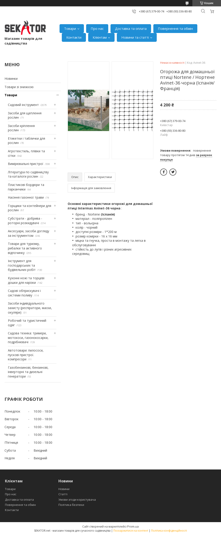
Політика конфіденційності (169, 531)
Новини (63, 489)
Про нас (97, 28)
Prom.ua (133, 526)
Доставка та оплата (131, 28)
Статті (62, 494)
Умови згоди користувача (77, 499)
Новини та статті (135, 37)
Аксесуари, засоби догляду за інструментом (28, 233)
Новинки (11, 78)
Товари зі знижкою (19, 87)
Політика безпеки (71, 505)
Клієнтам (100, 37)
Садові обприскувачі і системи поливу (24, 293)
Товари (70, 28)
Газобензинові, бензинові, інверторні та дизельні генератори (28, 371)
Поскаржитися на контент (130, 531)
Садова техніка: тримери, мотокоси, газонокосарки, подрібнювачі (28, 337)
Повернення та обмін (175, 28)
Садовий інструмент (23, 105)
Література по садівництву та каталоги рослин (28, 174)
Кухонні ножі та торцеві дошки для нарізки (26, 280)
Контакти (73, 37)
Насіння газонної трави (26, 197)
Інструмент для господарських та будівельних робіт (22, 265)
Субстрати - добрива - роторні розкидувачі (25, 220)
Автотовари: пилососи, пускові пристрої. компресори (26, 354)
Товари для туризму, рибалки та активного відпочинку (25, 248)
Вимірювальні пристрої (25, 164)
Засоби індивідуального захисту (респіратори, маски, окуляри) (30, 307)
